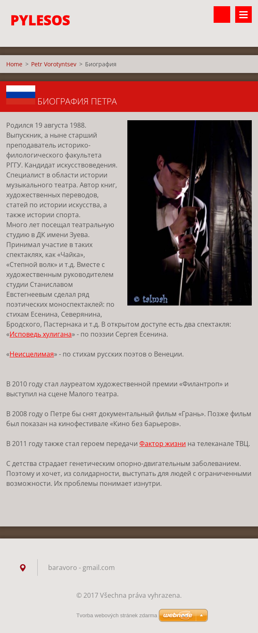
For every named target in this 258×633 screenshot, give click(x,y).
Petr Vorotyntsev (53, 64)
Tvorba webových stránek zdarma (116, 615)
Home (14, 64)
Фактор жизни (162, 443)
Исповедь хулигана (41, 334)
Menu (243, 14)
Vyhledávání (222, 14)
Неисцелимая (32, 354)
